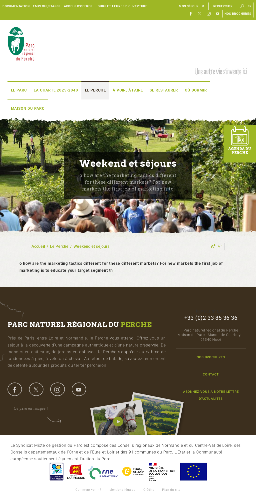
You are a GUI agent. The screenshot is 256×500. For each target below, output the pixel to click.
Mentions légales (122, 490)
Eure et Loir (133, 471)
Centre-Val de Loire (56, 471)
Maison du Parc (28, 108)
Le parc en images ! (34, 409)
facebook (14, 389)
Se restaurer (164, 90)
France (162, 471)
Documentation (15, 6)
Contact (211, 374)
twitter (36, 389)
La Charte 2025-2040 (56, 90)
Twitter (199, 14)
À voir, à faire (128, 90)
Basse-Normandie (76, 471)
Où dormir (196, 90)
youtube (79, 389)
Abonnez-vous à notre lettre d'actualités (211, 395)
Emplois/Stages (46, 6)
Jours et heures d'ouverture (121, 6)
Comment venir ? (88, 490)
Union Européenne (193, 471)
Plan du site (171, 490)
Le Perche (95, 90)
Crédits (148, 490)
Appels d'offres (78, 6)
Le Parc (19, 90)
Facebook (190, 14)
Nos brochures (238, 14)
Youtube (217, 14)
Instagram (208, 14)
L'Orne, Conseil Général (103, 471)
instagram (57, 389)
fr (250, 6)
